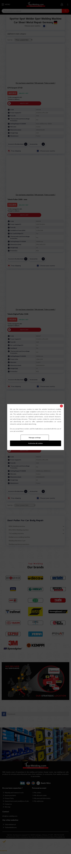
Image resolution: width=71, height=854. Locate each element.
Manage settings (35, 438)
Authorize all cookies (35, 443)
